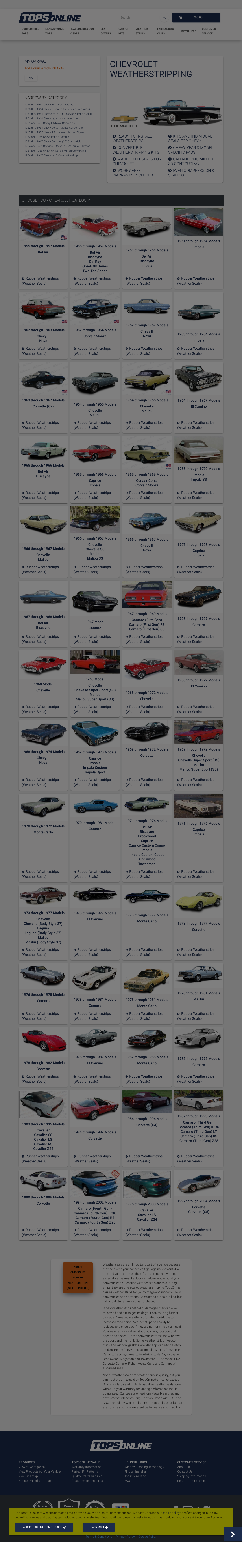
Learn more (99, 1527)
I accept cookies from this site (44, 1527)
